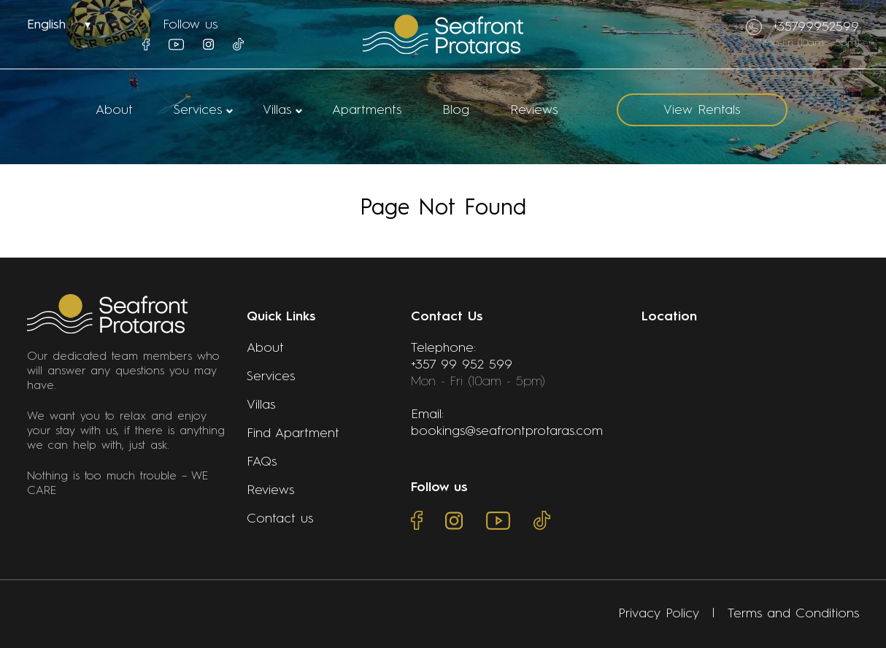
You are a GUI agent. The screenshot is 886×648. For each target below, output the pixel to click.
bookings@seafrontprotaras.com (507, 431)
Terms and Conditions (793, 613)
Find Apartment (293, 433)
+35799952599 (802, 27)
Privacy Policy (658, 613)
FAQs (262, 461)
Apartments (366, 110)
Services (198, 110)
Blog (455, 110)
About (114, 110)
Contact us (280, 518)
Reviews (534, 110)
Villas (277, 110)
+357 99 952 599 (461, 364)
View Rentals (701, 110)
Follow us (190, 24)
